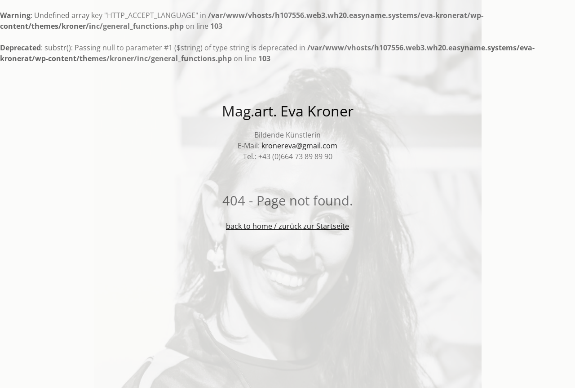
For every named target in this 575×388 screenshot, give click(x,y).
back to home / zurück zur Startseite (287, 226)
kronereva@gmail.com (299, 146)
